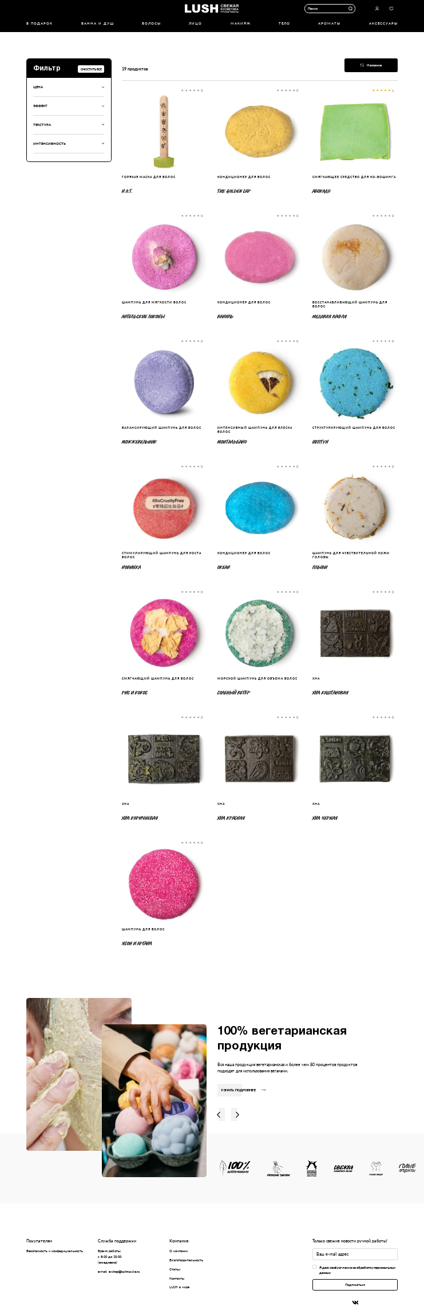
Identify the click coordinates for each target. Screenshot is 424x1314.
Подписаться (355, 1285)
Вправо (237, 1114)
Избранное (391, 8)
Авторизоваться (377, 8)
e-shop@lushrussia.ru (124, 1271)
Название (371, 65)
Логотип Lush (212, 8)
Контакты (176, 1278)
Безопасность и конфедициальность (54, 1251)
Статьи (174, 1269)
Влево (218, 1114)
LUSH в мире (179, 1287)
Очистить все (91, 69)
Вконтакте (355, 1302)
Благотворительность (186, 1260)
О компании (178, 1251)
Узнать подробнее (243, 1090)
